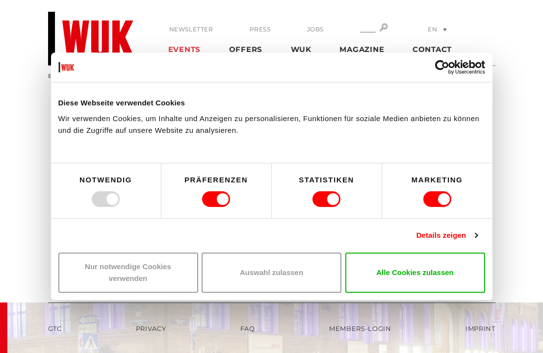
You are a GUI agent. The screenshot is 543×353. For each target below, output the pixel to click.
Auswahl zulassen (271, 272)
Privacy (151, 328)
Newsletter (191, 29)
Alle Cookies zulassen (415, 272)
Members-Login (360, 328)
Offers (246, 49)
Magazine (361, 49)
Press (260, 29)
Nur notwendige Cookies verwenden (128, 272)
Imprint (480, 328)
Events (184, 49)
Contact (432, 49)
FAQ (247, 328)
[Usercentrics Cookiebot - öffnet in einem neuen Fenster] (442, 67)
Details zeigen (441, 235)
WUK (301, 49)
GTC (55, 328)
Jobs (315, 29)
